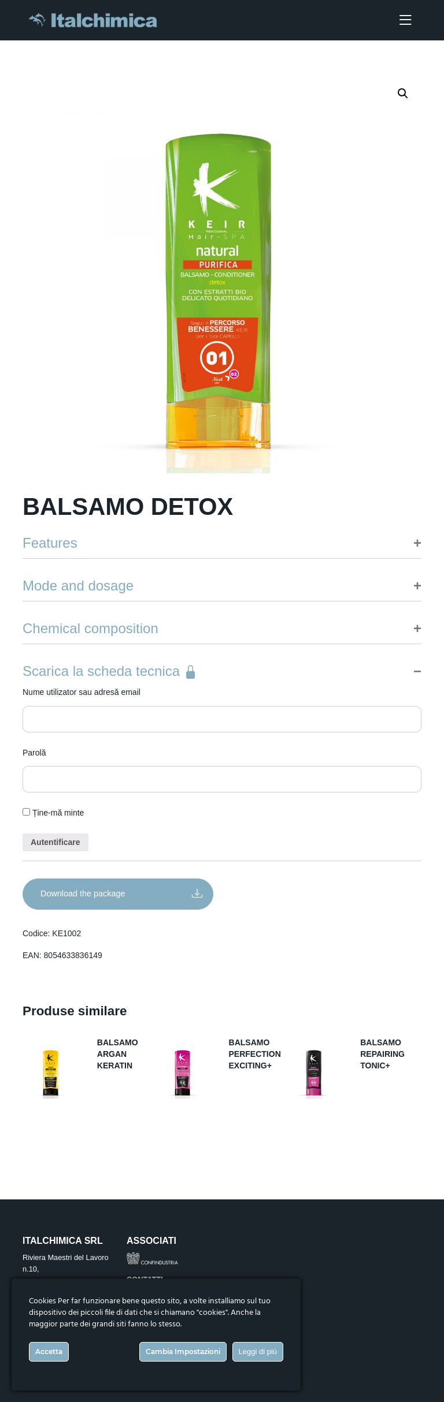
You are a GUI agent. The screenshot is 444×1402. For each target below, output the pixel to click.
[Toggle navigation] (405, 20)
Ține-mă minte (53, 812)
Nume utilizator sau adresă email (81, 692)
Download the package (121, 892)
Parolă (34, 752)
